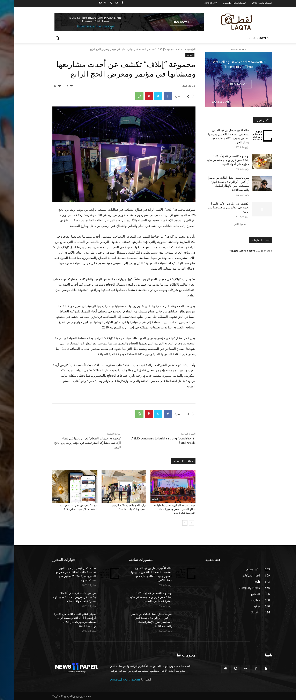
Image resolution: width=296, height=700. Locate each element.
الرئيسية (177, 49)
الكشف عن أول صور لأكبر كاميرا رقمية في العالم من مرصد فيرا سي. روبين (214, 207)
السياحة (166, 49)
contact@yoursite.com (111, 679)
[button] (43, 38)
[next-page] (170, 523)
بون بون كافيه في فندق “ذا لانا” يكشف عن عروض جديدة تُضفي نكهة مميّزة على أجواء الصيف (213, 160)
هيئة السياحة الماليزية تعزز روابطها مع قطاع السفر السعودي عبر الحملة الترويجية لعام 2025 (160, 509)
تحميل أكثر (224, 224)
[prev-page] (177, 523)
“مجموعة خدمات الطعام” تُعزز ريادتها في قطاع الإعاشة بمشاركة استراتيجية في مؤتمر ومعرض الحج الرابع (73, 443)
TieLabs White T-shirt (227, 251)
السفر (42, 499)
